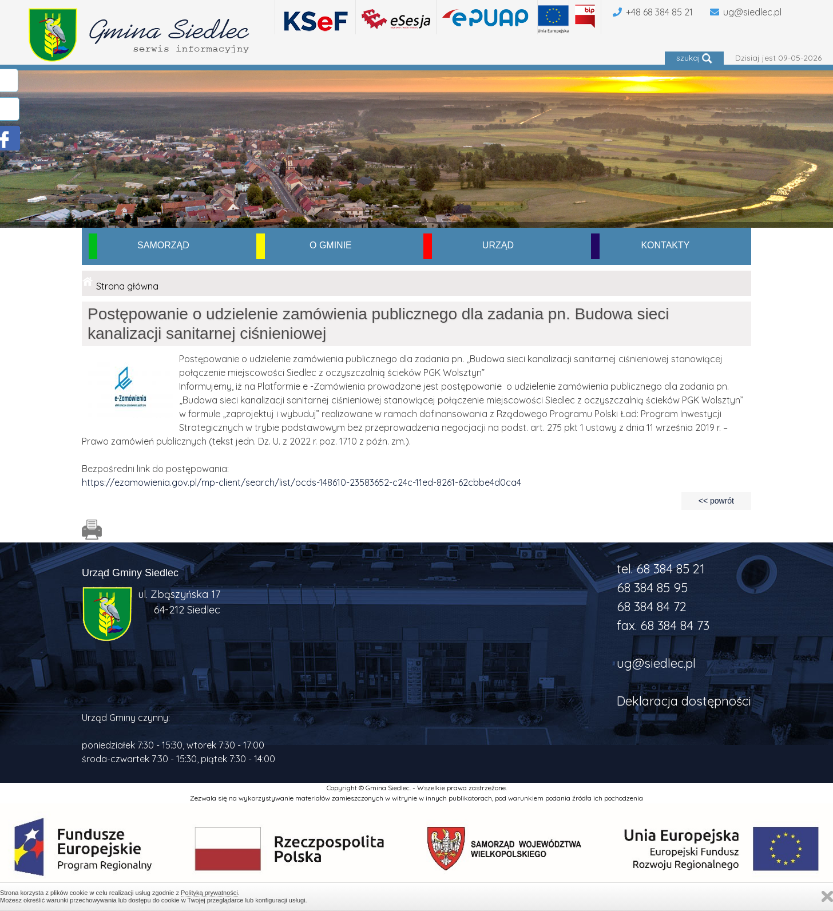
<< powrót (716, 500)
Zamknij (827, 896)
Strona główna (127, 286)
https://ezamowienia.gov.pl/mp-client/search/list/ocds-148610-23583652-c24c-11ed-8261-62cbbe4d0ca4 (301, 482)
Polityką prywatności (209, 892)
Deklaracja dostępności (684, 701)
